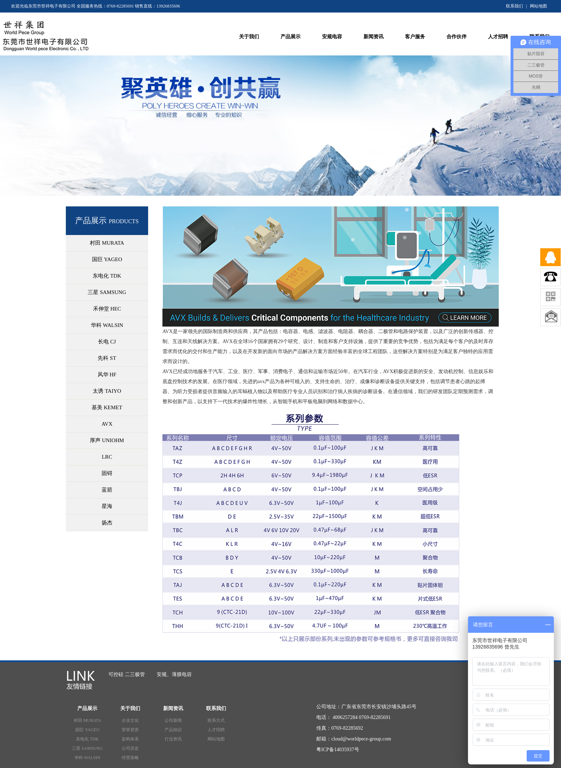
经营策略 (130, 757)
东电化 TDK (87, 739)
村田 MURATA (87, 720)
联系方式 (216, 720)
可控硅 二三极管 (126, 674)
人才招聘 (216, 729)
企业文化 (130, 720)
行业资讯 (173, 739)
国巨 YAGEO (87, 729)
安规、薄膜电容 (174, 674)
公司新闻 (173, 720)
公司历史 (130, 748)
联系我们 (514, 6)
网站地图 (538, 6)
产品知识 (173, 729)
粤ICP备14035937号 (337, 749)
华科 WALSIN (87, 757)
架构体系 (130, 739)
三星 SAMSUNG (87, 748)
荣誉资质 (130, 729)
